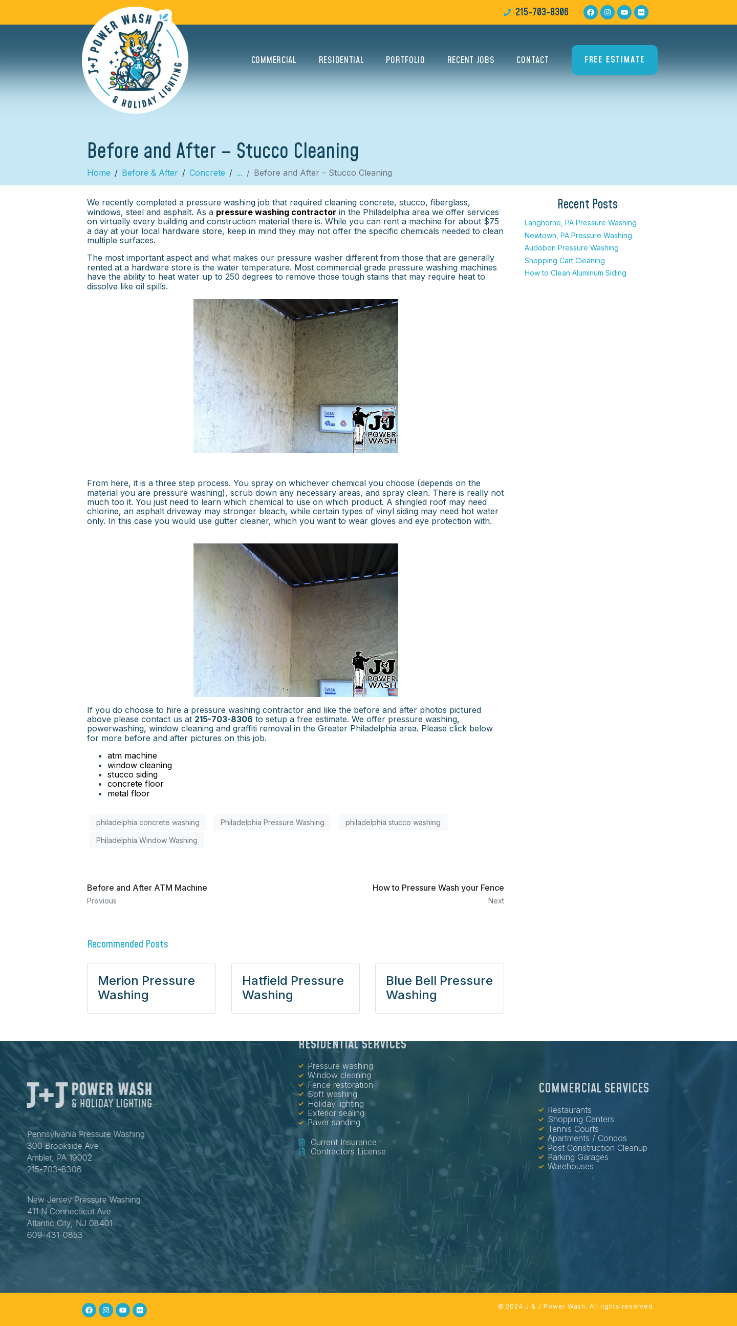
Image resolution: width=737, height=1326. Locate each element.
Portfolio (405, 62)
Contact (532, 62)
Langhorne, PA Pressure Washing (581, 222)
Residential (341, 62)
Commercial (274, 62)
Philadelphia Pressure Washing (272, 822)
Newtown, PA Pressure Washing (578, 235)
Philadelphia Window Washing (147, 840)
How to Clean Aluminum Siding (575, 272)
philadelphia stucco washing (393, 822)
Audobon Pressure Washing (572, 247)
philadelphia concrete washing (148, 822)
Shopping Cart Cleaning (565, 260)
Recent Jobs (471, 62)
